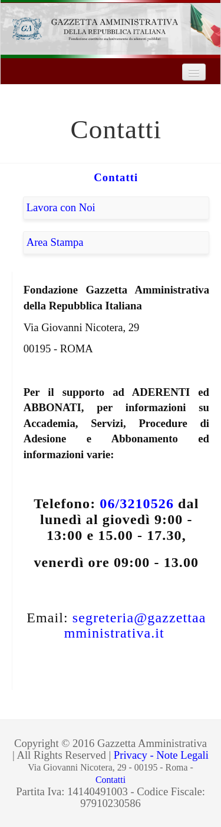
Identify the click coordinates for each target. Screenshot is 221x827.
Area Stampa (55, 242)
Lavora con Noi (61, 207)
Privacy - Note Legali (161, 755)
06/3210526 (137, 503)
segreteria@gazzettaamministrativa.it (135, 625)
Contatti (116, 177)
